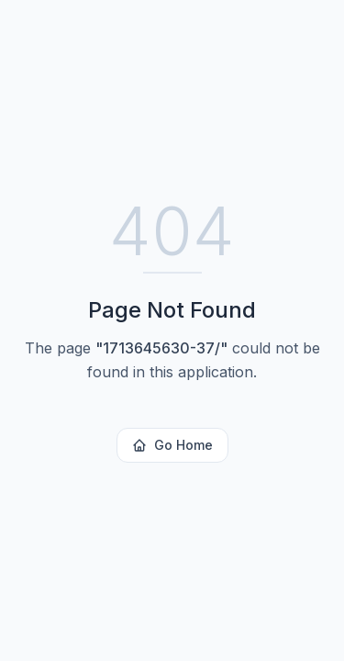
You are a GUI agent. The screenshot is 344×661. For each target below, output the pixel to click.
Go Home (172, 445)
